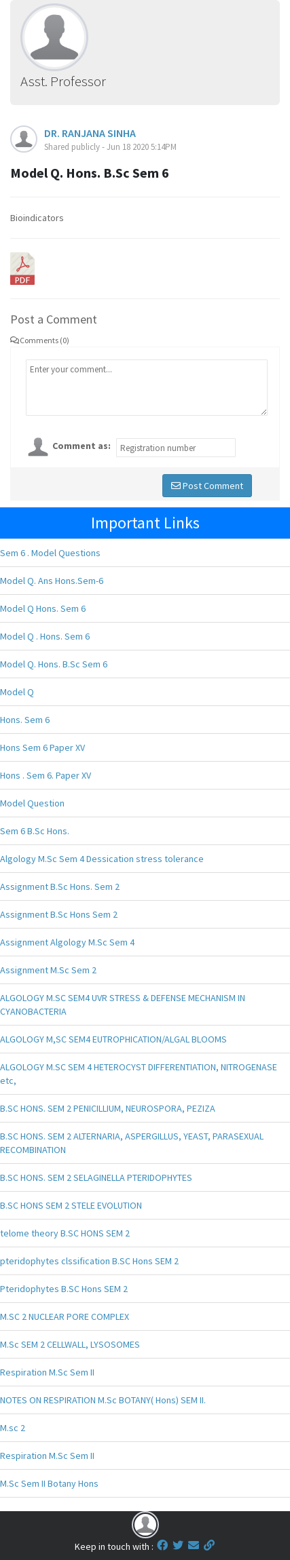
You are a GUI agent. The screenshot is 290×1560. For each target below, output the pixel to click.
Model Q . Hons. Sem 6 (45, 636)
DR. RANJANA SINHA (90, 133)
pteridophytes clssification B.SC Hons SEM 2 (89, 1261)
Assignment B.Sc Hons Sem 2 (58, 914)
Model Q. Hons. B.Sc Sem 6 (53, 664)
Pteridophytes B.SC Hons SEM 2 (64, 1289)
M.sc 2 (12, 1428)
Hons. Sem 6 (25, 720)
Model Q (17, 692)
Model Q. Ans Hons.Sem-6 (51, 580)
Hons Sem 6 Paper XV (42, 747)
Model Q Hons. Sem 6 (43, 608)
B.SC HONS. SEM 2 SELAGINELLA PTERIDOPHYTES (96, 1177)
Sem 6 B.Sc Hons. (34, 831)
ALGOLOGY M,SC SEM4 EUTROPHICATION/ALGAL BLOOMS (113, 1039)
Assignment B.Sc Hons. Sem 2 (60, 886)
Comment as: (81, 446)
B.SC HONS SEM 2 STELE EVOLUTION (71, 1205)
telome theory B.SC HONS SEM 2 (65, 1233)
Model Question (32, 803)
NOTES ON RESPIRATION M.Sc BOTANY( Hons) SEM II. (103, 1400)
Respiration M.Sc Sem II (47, 1372)
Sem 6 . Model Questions (50, 553)
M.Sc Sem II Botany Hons (49, 1483)
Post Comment (207, 486)
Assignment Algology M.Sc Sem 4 (67, 942)
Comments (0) (39, 340)
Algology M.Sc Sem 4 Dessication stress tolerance (102, 859)
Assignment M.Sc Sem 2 (48, 970)
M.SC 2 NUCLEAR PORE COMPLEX (64, 1316)
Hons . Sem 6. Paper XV (45, 775)
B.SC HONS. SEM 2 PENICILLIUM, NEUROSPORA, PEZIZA (107, 1108)
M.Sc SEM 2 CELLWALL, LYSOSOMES (70, 1344)
